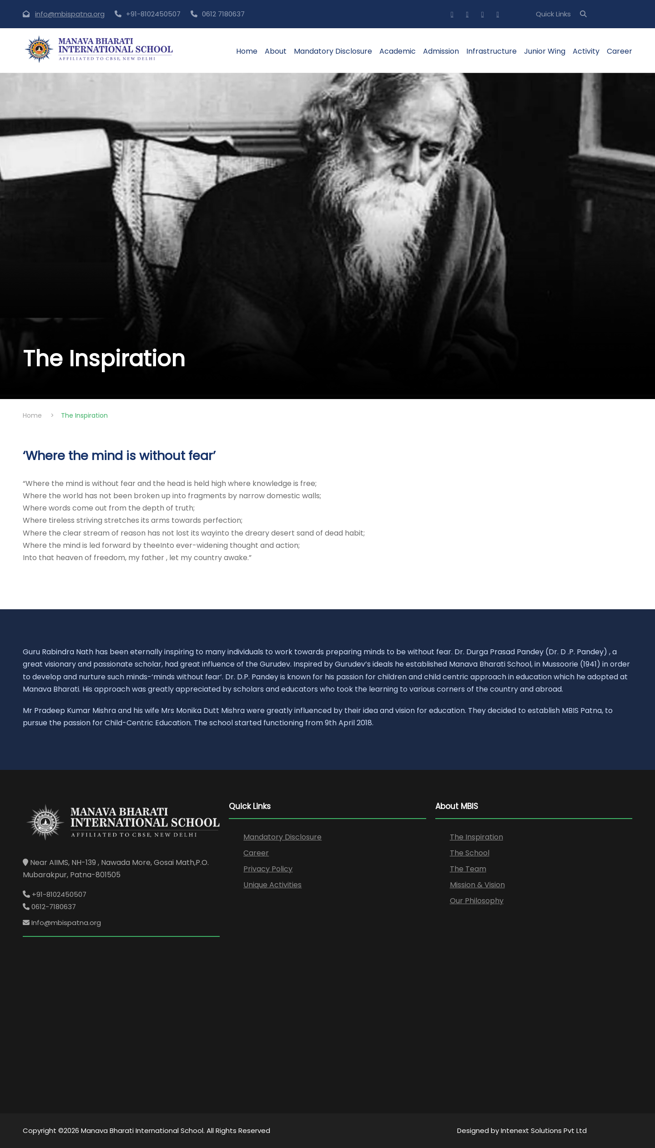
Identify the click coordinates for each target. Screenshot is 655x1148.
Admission (441, 51)
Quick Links (553, 14)
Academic (397, 51)
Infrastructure (491, 51)
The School (469, 853)
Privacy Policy (267, 869)
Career (619, 51)
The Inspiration (476, 837)
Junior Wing (544, 51)
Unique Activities (272, 885)
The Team (468, 869)
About (276, 51)
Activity (586, 51)
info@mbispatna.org (70, 14)
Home (246, 51)
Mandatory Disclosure (333, 51)
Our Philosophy (477, 900)
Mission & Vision (477, 885)
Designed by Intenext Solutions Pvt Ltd (522, 1130)
